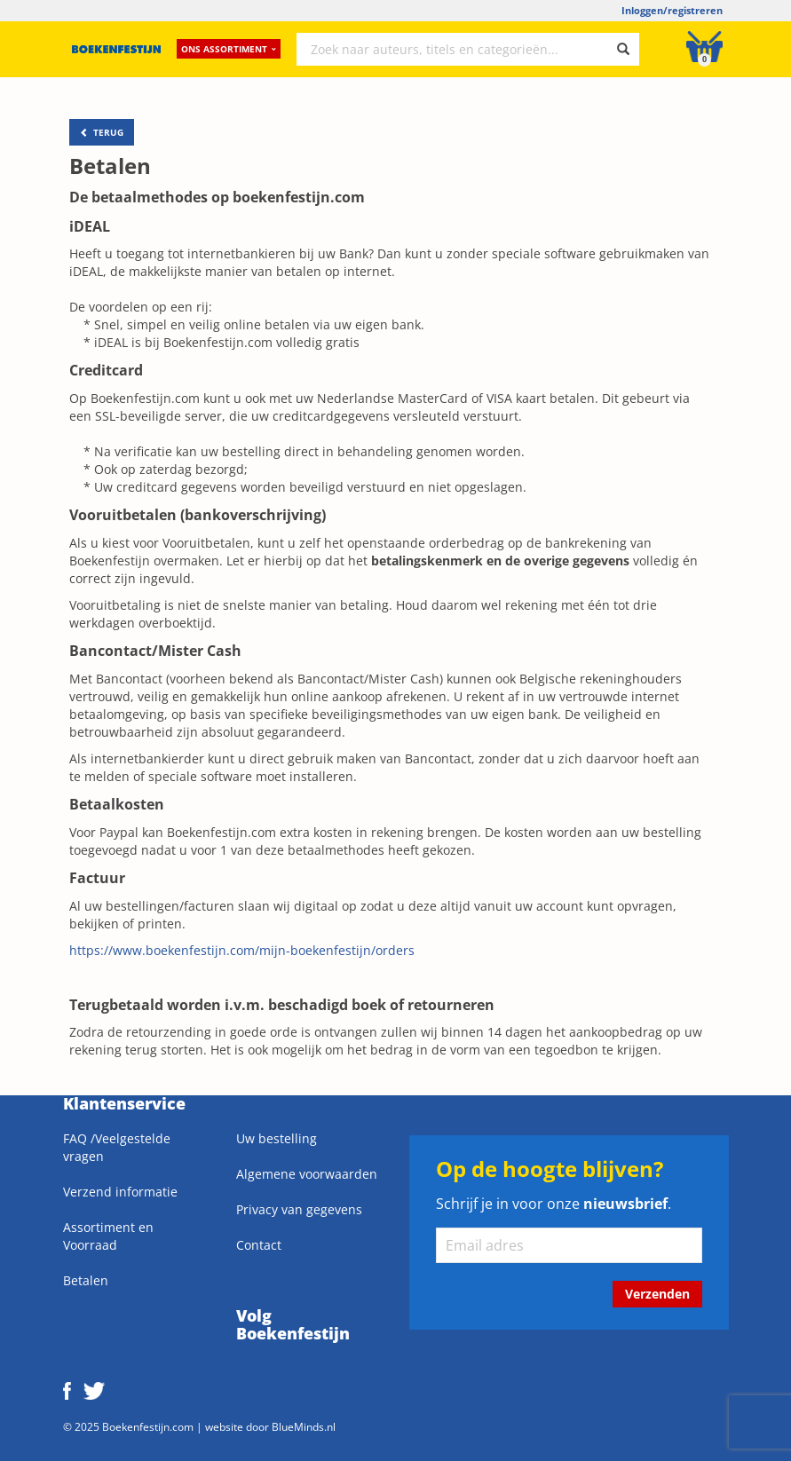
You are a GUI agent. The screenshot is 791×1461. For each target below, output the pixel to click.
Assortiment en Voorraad (108, 1236)
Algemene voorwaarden (306, 1173)
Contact (258, 1244)
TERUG (101, 132)
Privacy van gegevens (299, 1209)
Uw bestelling (276, 1138)
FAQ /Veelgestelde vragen (116, 1147)
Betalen (85, 1280)
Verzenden (657, 1293)
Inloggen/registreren (672, 10)
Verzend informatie (120, 1191)
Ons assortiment (228, 49)
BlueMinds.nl (304, 1426)
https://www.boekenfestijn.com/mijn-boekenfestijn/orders (242, 950)
